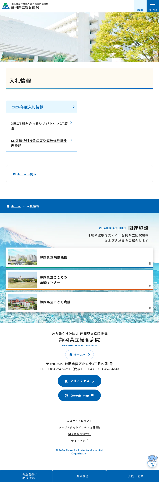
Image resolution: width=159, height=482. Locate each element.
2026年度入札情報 (27, 106)
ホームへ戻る (26, 174)
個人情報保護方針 (79, 434)
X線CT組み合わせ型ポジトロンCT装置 (39, 126)
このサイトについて (79, 421)
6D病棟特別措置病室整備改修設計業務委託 (39, 143)
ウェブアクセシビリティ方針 (79, 427)
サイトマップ (79, 441)
